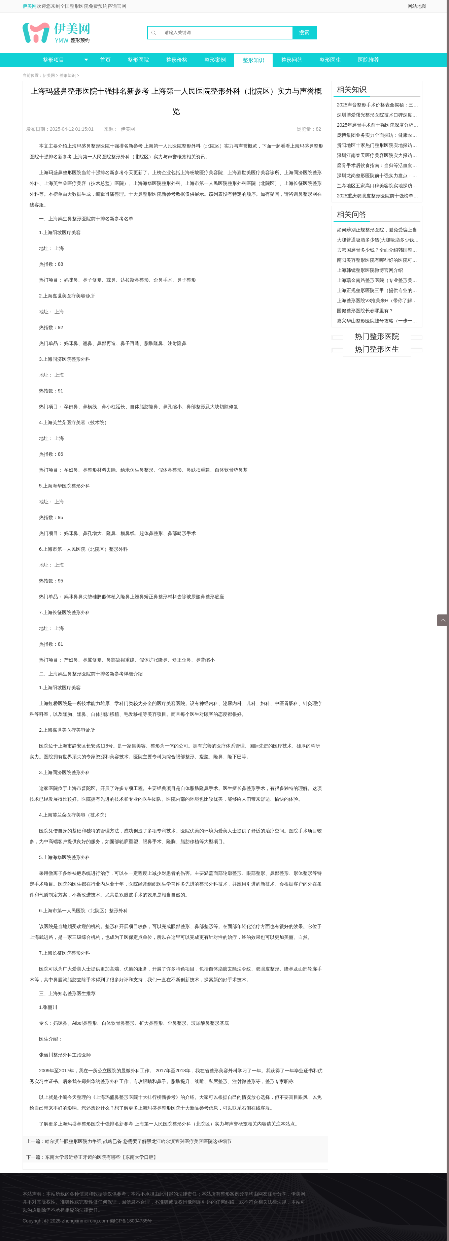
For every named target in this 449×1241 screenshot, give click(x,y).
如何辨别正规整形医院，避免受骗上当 (377, 229)
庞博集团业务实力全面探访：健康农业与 (378, 135)
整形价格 (176, 60)
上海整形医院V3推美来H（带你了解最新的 (378, 300)
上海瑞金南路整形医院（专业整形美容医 (378, 280)
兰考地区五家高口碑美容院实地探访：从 (378, 185)
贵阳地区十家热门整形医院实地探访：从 (378, 145)
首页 (105, 60)
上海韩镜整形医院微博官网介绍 (370, 270)
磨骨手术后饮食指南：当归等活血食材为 (378, 165)
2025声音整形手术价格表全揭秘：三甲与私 (378, 104)
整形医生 (330, 60)
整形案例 (215, 60)
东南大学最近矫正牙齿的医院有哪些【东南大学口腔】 (101, 1157)
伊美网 (30, 6)
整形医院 (138, 60)
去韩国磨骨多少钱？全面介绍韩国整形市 (378, 250)
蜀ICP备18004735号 (130, 1220)
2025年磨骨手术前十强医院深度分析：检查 (378, 125)
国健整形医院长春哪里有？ (365, 310)
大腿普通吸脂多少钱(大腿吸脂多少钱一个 (378, 240)
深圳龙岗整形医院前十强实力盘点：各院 (378, 175)
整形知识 (253, 60)
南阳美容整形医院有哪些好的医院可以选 (378, 260)
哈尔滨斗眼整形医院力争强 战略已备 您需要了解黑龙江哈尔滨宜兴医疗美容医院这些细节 (138, 1141)
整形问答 (292, 60)
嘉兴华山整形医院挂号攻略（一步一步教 (378, 320)
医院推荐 (368, 60)
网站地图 (417, 6)
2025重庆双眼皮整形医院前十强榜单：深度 (378, 195)
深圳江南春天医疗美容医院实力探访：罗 (378, 155)
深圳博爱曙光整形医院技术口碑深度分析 (378, 115)
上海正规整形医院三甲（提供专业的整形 (378, 290)
